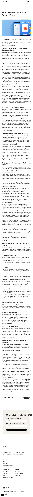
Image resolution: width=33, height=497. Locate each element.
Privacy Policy (13, 491)
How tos (4, 6)
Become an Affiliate (19, 473)
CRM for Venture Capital (21, 459)
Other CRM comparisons (8, 465)
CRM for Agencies (20, 452)
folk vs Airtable (6, 461)
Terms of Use (6, 491)
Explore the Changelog (8, 477)
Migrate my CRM (7, 452)
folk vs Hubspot (6, 458)
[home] (5, 2)
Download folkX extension (9, 454)
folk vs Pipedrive (7, 459)
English (5, 494)
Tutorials (5, 473)
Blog (4, 475)
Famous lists (6, 481)
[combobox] (6, 494)
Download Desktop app (8, 456)
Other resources (6, 482)
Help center (5, 471)
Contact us (17, 475)
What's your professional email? (13, 418)
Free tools (5, 479)
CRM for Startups (20, 458)
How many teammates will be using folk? (15, 423)
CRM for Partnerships (21, 456)
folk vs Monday (6, 463)
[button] (2, 494)
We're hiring (17, 471)
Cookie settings (20, 491)
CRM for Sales (19, 454)
